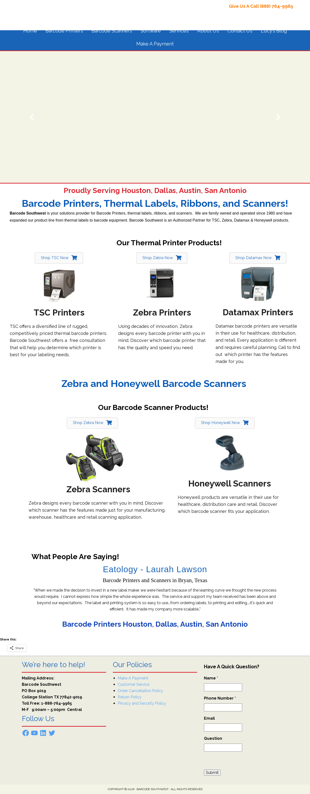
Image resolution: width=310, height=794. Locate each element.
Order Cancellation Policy (140, 690)
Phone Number (220, 698)
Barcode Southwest (53, 12)
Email (209, 718)
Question (213, 738)
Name (211, 678)
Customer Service (133, 684)
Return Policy (129, 697)
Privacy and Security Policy (142, 703)
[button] (32, 117)
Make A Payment (133, 678)
